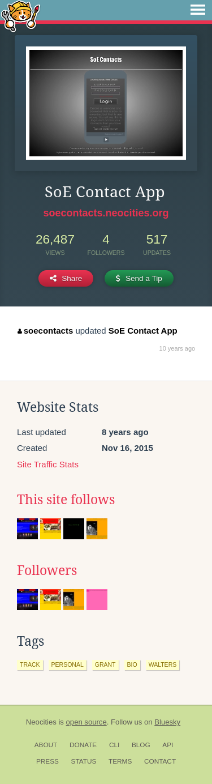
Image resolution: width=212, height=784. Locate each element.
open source (86, 722)
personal (67, 664)
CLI (114, 745)
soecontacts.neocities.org (105, 213)
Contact (160, 761)
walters (163, 664)
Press (47, 761)
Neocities (41, 722)
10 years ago (177, 348)
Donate (83, 745)
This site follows (66, 499)
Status (84, 761)
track (30, 664)
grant (105, 664)
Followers (47, 570)
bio (132, 664)
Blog (141, 745)
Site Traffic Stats (48, 464)
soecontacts (45, 330)
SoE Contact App (143, 330)
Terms (120, 761)
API (167, 745)
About (46, 745)
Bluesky (167, 722)
